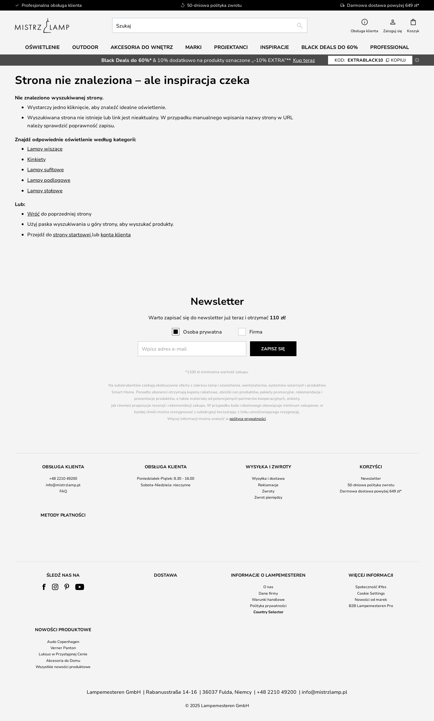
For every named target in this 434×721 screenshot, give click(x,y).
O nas (268, 586)
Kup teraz (304, 60)
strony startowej (72, 234)
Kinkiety (36, 159)
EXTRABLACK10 (370, 60)
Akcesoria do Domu (63, 660)
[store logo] (42, 25)
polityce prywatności (248, 402)
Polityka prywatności (268, 605)
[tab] (63, 466)
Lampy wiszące (45, 148)
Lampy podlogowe (48, 180)
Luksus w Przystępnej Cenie (63, 653)
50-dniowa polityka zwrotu (371, 468)
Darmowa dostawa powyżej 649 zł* (371, 474)
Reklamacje (268, 468)
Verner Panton (63, 647)
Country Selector (268, 611)
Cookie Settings (371, 593)
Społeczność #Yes (370, 586)
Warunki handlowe (268, 599)
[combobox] (209, 25)
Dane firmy (268, 593)
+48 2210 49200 (63, 462)
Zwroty (268, 474)
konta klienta (116, 234)
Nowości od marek (371, 599)
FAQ (63, 474)
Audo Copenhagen (63, 641)
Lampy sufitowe (45, 169)
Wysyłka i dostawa (268, 462)
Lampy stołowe (45, 190)
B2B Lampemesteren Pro (371, 605)
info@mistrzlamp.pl (63, 468)
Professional (389, 47)
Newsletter (371, 462)
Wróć (33, 213)
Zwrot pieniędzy (268, 480)
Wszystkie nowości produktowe (63, 666)
